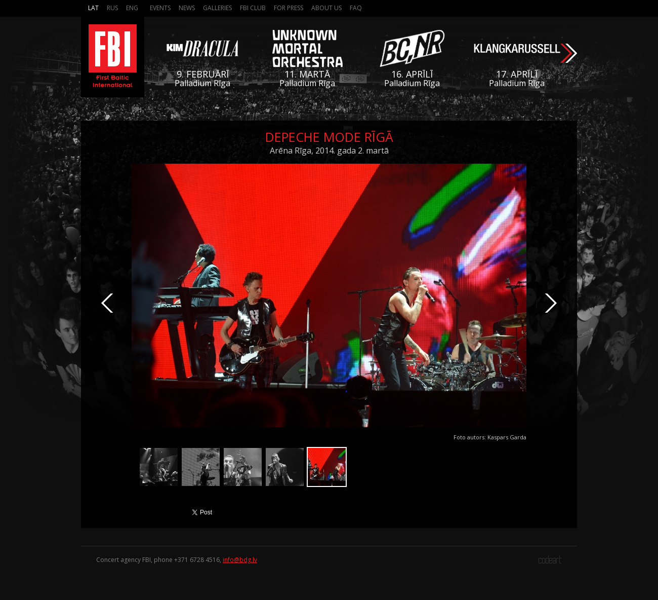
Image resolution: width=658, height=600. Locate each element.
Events (160, 8)
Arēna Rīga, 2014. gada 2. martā (329, 150)
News (187, 8)
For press (288, 8)
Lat (93, 8)
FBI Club (253, 8)
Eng (132, 8)
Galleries (217, 8)
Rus (112, 8)
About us (326, 8)
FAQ (356, 8)
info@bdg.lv (240, 559)
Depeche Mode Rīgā (329, 136)
